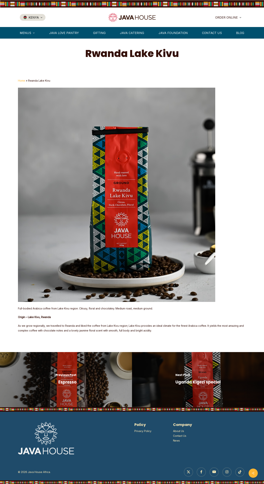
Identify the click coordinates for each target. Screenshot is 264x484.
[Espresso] (66, 379)
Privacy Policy (142, 431)
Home (21, 80)
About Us (178, 431)
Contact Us (179, 435)
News (176, 440)
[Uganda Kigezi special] (198, 379)
